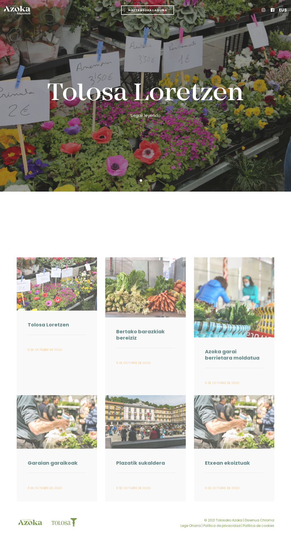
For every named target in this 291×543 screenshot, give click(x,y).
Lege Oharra (191, 525)
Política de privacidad (222, 525)
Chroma (267, 520)
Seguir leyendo (145, 115)
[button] (141, 180)
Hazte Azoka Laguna (147, 10)
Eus (283, 10)
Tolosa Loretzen (145, 94)
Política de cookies (258, 525)
